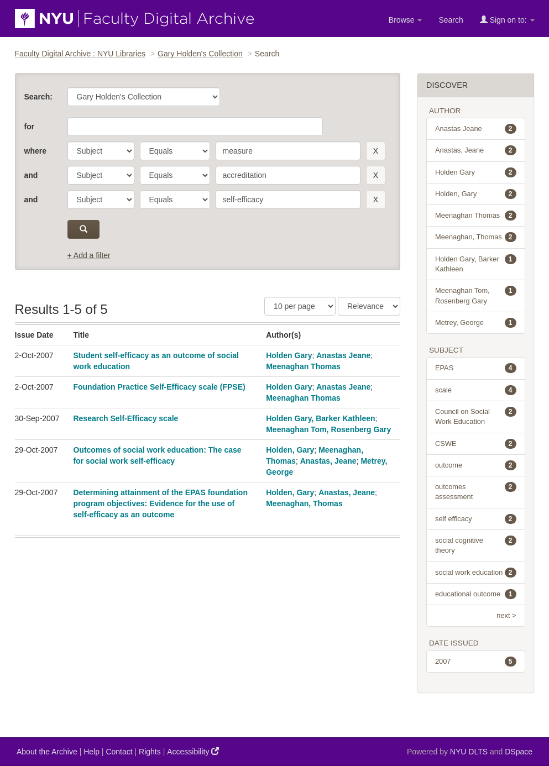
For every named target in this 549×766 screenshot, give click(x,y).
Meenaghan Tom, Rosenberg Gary (328, 429)
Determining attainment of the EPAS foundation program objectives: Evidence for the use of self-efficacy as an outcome (160, 503)
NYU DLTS (469, 751)
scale (475, 390)
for (29, 126)
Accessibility (193, 751)
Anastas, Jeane (328, 461)
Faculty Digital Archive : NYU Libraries (80, 53)
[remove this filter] (375, 150)
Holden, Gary (290, 449)
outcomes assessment (475, 491)
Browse (405, 19)
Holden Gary (289, 355)
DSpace (518, 751)
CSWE (475, 444)
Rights (150, 751)
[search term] (288, 150)
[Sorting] (369, 306)
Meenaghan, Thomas (304, 503)
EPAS (475, 368)
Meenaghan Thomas (303, 366)
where (35, 150)
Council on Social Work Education (475, 416)
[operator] (175, 150)
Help (91, 751)
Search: (38, 96)
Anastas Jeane (343, 355)
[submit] (83, 229)
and (31, 175)
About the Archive (47, 751)
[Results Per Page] (300, 306)
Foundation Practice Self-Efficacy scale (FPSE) (159, 386)
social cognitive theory (475, 545)
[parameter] (100, 150)
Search (450, 19)
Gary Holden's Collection (200, 53)
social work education (475, 573)
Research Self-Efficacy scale (125, 418)
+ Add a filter (89, 255)
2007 (475, 662)
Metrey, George (475, 323)
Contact (119, 751)
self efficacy (475, 519)
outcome (475, 465)
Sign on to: (507, 19)
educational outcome (475, 594)
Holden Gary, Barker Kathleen (320, 418)
